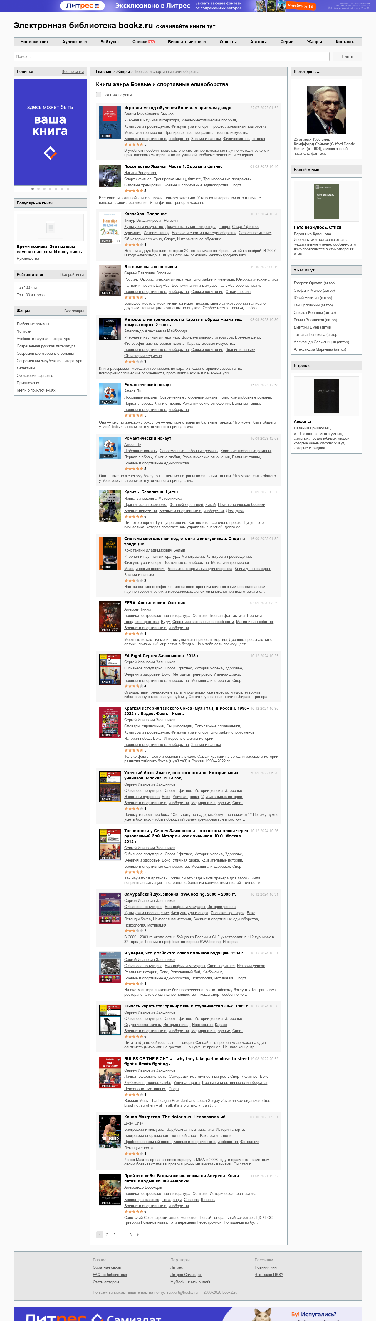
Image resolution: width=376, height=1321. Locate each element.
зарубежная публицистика (190, 1129)
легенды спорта (138, 1148)
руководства (28, 258)
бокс (166, 674)
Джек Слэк (133, 1123)
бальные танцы (246, 403)
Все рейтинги (72, 274)
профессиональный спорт (147, 1142)
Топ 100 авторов (31, 295)
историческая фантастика (233, 1193)
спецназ (191, 1199)
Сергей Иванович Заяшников (149, 662)
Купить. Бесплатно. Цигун (151, 491)
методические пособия (144, 569)
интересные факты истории (188, 738)
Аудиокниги (74, 41)
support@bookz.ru (182, 1292)
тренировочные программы (189, 132)
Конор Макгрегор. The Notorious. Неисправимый (175, 1117)
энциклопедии (179, 726)
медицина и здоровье (210, 680)
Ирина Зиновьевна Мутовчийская (153, 498)
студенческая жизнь (142, 1024)
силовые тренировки (142, 185)
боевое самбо (158, 1082)
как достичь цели (215, 1135)
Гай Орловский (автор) (313, 305)
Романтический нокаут (147, 384)
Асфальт (303, 421)
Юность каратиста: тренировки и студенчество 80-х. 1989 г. (186, 1006)
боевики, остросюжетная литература (157, 615)
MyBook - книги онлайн (190, 1282)
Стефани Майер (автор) (314, 290)
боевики (254, 615)
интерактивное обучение (199, 239)
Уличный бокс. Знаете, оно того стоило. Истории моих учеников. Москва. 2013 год (181, 775)
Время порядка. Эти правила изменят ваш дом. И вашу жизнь (49, 249)
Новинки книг (34, 41)
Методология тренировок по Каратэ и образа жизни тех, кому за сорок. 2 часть (183, 322)
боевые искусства (232, 132)
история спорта (230, 1129)
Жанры (314, 41)
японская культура (227, 913)
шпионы (208, 1199)
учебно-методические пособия (209, 120)
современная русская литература (46, 346)
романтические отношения (206, 403)
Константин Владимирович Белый (154, 550)
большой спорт (184, 1135)
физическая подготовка (244, 138)
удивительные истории (221, 796)
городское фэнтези (141, 621)
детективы (26, 368)
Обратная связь (107, 1267)
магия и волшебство (254, 621)
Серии (287, 41)
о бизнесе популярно (143, 668)
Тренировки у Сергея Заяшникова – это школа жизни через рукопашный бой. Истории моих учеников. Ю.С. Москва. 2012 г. (186, 836)
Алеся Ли (132, 391)
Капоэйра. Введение (145, 213)
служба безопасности (240, 285)
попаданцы (172, 1199)
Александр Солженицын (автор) (321, 342)
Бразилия (132, 233)
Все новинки (73, 71)
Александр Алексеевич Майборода (155, 331)
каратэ (193, 343)
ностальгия (202, 1024)
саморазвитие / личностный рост (198, 1076)
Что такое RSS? (269, 1274)
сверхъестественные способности (203, 621)
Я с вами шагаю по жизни (150, 266)
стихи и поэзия (140, 285)
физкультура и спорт (189, 126)
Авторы (258, 41)
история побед (137, 738)
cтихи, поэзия (238, 291)
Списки (139, 41)
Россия (130, 279)
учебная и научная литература (43, 339)
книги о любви (167, 403)
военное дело (247, 337)
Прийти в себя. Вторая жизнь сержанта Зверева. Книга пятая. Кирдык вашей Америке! (181, 1178)
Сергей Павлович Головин (147, 273)
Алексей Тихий (137, 609)
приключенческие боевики (241, 504)
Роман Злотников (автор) (315, 320)
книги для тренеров (252, 569)
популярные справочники (217, 726)
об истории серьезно (35, 375)
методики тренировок (143, 132)
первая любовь (138, 403)
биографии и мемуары (214, 279)
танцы (224, 226)
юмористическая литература (165, 279)
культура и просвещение (146, 126)
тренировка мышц (170, 179)
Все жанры (74, 311)
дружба (162, 285)
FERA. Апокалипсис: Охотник (154, 602)
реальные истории (140, 972)
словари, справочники (144, 726)
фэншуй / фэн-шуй (186, 504)
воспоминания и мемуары (195, 285)
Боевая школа (171, 343)
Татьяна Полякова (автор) (316, 334)
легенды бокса (137, 919)
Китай (210, 504)
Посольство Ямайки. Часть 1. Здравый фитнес (173, 166)
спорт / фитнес (138, 179)
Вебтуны (109, 41)
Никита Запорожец (140, 173)
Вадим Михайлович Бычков (149, 114)
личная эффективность (145, 1076)
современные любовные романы (45, 353)
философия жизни (140, 343)
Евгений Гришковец (312, 428)
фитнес (194, 179)
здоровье (233, 668)
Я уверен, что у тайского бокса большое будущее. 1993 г (183, 953)
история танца (156, 233)
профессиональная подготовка (238, 126)
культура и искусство (143, 226)
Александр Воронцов (143, 1187)
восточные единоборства (186, 562)
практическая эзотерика (145, 504)
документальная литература (190, 226)
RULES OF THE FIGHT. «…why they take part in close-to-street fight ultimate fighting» (186, 1061)
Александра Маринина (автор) (320, 349)
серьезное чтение (255, 233)
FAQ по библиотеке (110, 1274)
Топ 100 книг (27, 287)
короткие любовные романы (246, 397)
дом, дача (235, 511)
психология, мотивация (145, 925)
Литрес (176, 1267)
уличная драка (227, 674)
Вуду (165, 621)
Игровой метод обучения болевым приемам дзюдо (177, 107)
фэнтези (24, 331)
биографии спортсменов (232, 732)
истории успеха (208, 668)
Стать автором (106, 1282)
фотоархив (249, 1142)
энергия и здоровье (142, 674)
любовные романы (33, 324)
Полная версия (117, 95)
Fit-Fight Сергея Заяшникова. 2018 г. (161, 655)
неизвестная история (172, 919)
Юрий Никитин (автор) (313, 298)
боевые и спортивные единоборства (156, 138)
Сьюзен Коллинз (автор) (315, 312)
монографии (193, 556)
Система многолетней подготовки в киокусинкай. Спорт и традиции (184, 541)
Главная (103, 71)
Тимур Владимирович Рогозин (151, 220)
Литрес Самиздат (186, 1274)
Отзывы (228, 41)
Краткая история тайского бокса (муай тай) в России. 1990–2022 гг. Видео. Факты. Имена (186, 711)
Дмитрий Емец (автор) (313, 327)
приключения (28, 383)
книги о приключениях (36, 390)
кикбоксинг (212, 972)
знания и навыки (206, 138)
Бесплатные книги (187, 41)
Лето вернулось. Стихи (317, 227)
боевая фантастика (227, 615)
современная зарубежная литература (49, 361)
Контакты (345, 41)
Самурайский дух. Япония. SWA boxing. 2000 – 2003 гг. (180, 894)
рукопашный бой (185, 972)
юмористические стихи (257, 279)
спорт (236, 185)
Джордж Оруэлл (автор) (314, 283)
